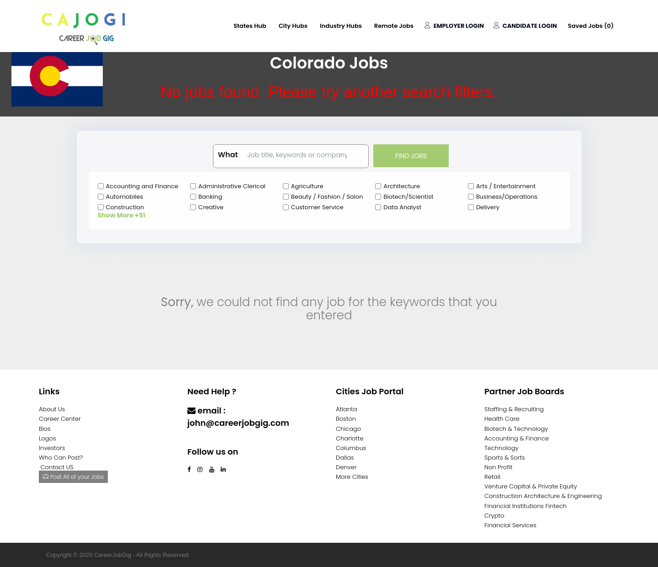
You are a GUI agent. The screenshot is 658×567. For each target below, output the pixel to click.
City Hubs (293, 25)
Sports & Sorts (504, 457)
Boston (346, 418)
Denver (346, 467)
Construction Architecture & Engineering (543, 496)
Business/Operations (506, 196)
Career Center (60, 418)
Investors (52, 448)
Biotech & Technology (516, 428)
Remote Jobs (394, 25)
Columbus (351, 448)
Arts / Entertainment (506, 186)
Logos (47, 438)
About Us (52, 409)
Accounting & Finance (516, 438)
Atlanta (346, 409)
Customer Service (317, 207)
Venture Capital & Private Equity (530, 486)
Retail (492, 476)
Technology (501, 448)
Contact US (57, 467)
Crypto (494, 515)
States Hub (249, 25)
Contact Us (211, 440)
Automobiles (124, 196)
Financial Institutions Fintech (525, 506)
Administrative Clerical (231, 186)
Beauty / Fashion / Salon (327, 196)
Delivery (487, 207)
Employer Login (454, 25)
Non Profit (498, 467)
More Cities (352, 476)
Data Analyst (402, 207)
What (228, 154)
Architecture (401, 186)
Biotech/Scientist (408, 196)
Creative (210, 207)
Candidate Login (525, 25)
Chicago (348, 428)
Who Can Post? (61, 457)
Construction (125, 207)
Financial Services (510, 525)
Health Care (502, 418)
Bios (45, 428)
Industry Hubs (341, 25)
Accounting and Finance (142, 186)
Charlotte (349, 438)
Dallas (345, 457)
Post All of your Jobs (73, 477)
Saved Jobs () (591, 25)
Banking (210, 196)
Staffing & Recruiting (514, 409)
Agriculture (307, 186)
